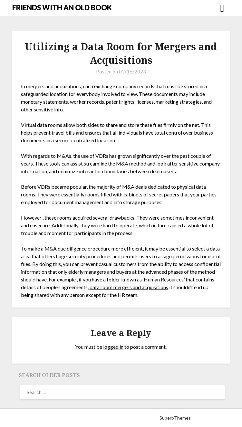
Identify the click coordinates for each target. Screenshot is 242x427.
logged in (113, 347)
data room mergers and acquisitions (129, 287)
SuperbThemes (175, 418)
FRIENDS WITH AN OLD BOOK (62, 7)
